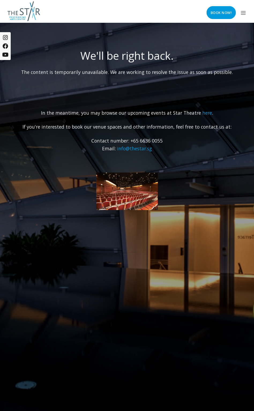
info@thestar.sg (134, 148)
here (207, 113)
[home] (24, 11)
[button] (242, 11)
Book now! (221, 12)
